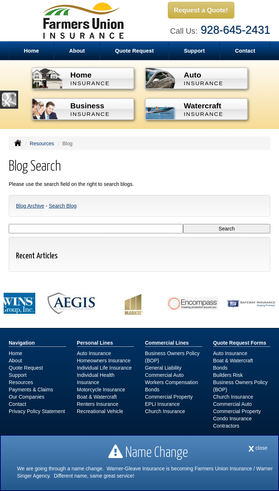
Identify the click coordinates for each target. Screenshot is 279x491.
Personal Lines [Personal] (95, 343)
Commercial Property (169, 397)
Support (18, 375)
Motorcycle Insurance (101, 389)
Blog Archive (30, 206)
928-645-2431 (235, 30)
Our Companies (26, 397)
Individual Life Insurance (104, 368)
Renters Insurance (97, 404)
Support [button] (194, 50)
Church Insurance (165, 411)
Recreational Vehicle (100, 411)
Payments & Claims (31, 389)
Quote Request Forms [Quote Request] (239, 343)
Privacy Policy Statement (37, 411)
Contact (245, 50)
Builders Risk (228, 375)
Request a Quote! (201, 10)
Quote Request (26, 368)
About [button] (77, 50)
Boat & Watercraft (97, 397)
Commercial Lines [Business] (167, 343)
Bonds (152, 389)
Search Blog (62, 206)
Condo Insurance (232, 418)
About (15, 360)
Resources (42, 143)
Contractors (226, 426)
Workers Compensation (171, 382)
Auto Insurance (94, 353)
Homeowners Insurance (104, 360)
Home (31, 50)
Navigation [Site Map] (22, 343)
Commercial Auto (164, 375)
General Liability (163, 368)
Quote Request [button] (134, 50)
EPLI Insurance (162, 404)
